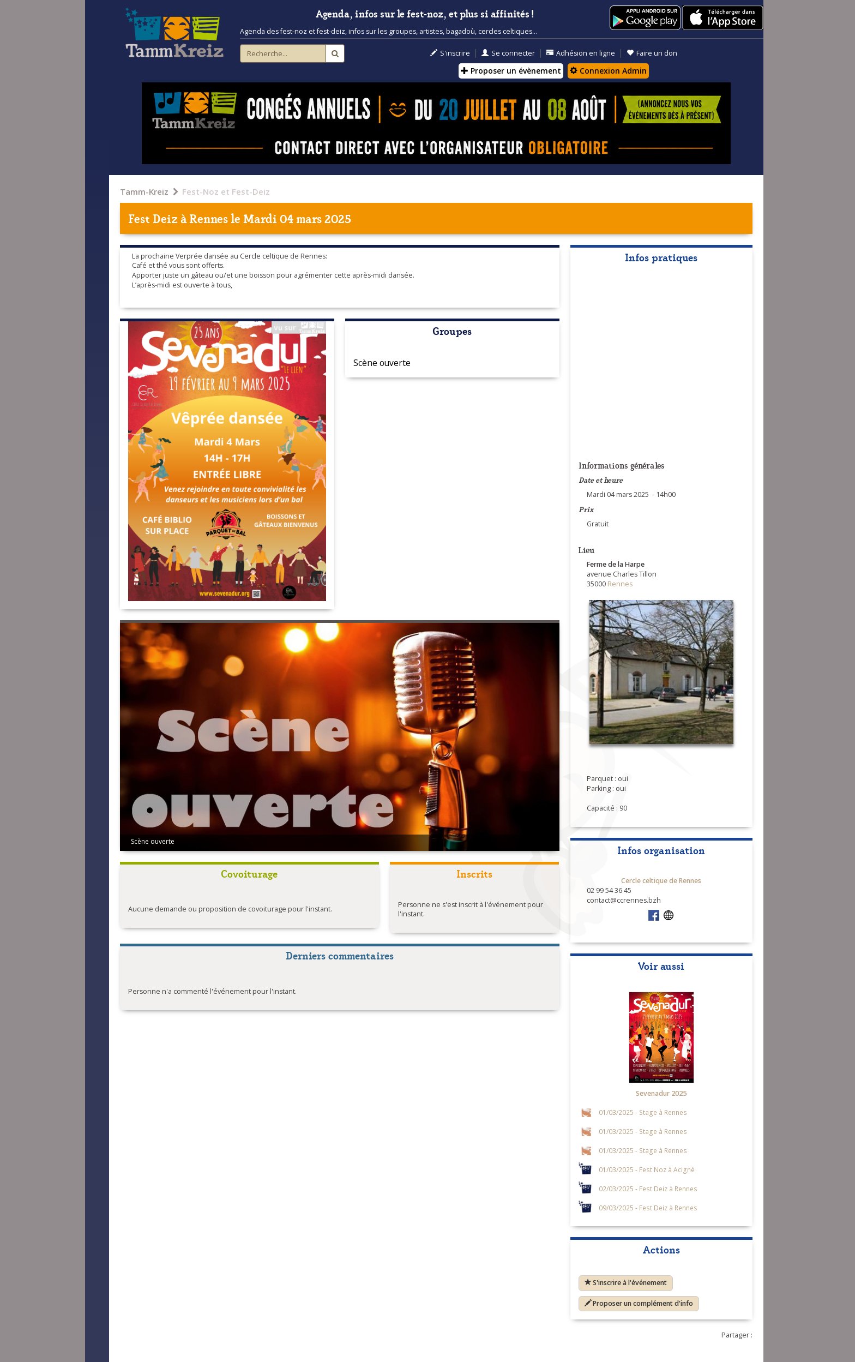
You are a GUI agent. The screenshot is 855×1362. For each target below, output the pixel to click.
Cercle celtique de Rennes (661, 880)
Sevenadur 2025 (661, 1093)
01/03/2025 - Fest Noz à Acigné (647, 1169)
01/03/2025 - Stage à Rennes (643, 1112)
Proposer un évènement (511, 70)
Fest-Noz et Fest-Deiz (226, 191)
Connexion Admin (608, 70)
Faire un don (652, 53)
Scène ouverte (382, 363)
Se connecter (508, 53)
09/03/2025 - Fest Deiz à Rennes (648, 1207)
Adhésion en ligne (580, 53)
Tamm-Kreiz (144, 191)
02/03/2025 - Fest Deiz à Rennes (648, 1188)
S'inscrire (450, 53)
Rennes (209, 217)
